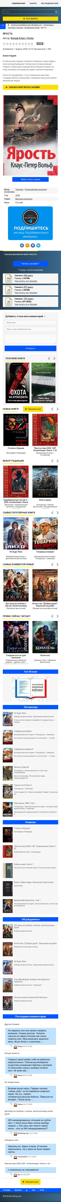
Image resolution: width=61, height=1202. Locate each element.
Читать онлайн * (30, 263)
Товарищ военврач (45, 552)
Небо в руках (45, 500)
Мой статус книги (30, 179)
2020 (17, 195)
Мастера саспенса (23, 199)
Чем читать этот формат (26, 281)
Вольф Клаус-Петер (32, 28)
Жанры (33, 3)
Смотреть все (33, 409)
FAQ (33, 1190)
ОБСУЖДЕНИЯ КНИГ (49, 3)
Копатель (45, 655)
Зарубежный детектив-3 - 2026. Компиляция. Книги (16, 501)
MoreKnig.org (4, 3)
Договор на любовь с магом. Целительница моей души (16, 604)
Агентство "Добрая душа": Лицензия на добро (45, 604)
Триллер (19, 189)
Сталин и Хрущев (16, 448)
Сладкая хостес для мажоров (16, 656)
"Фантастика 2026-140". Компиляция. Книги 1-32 (45, 449)
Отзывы (6, 1190)
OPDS (42, 1190)
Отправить (30, 348)
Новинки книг (18, 3)
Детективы (9, 192)
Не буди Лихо (16, 552)
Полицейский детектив (35, 189)
